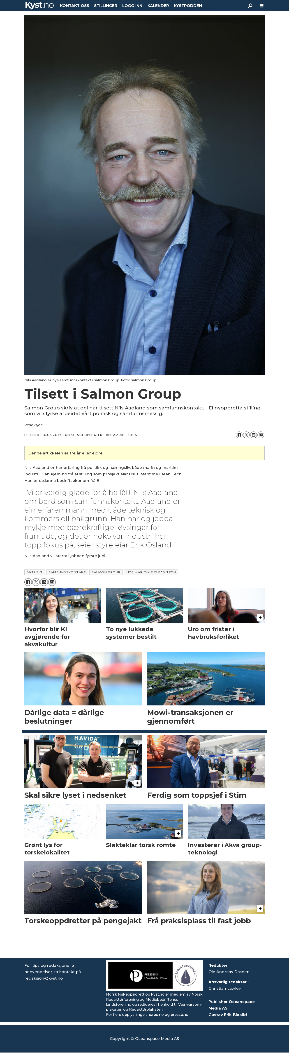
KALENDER (158, 5)
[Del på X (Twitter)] (246, 434)
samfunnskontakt (67, 572)
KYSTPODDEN (188, 5)
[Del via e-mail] (260, 434)
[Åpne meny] (262, 5)
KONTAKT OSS (74, 5)
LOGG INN (132, 5)
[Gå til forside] (39, 5)
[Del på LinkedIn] (253, 434)
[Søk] (250, 5)
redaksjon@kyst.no (43, 978)
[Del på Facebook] (239, 434)
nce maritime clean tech (151, 572)
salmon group (106, 572)
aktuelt (35, 572)
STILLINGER (105, 5)
